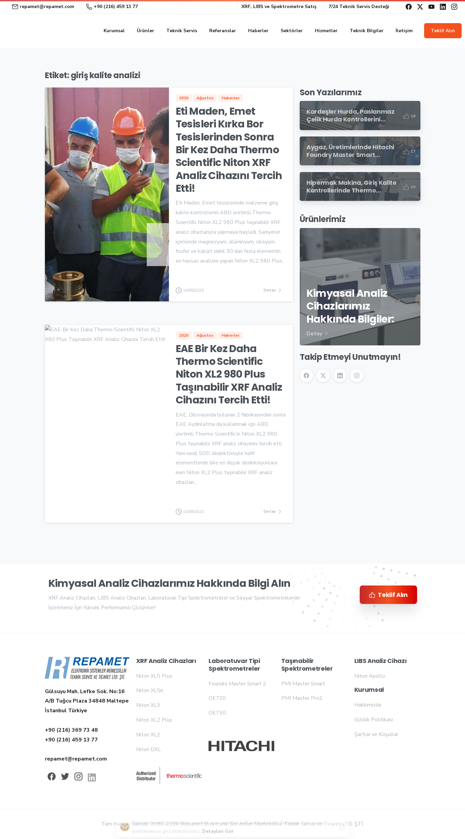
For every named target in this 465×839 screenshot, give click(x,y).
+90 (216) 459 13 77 (112, 6)
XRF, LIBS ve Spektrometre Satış (278, 6)
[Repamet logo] (87, 669)
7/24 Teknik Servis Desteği (359, 6)
